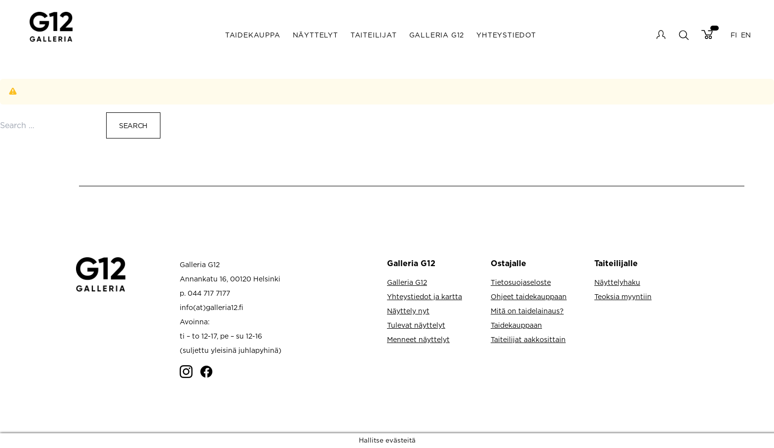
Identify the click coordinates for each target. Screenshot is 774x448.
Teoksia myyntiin (623, 296)
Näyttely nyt (408, 310)
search (683, 34)
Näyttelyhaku (617, 282)
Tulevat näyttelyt (416, 325)
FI (734, 34)
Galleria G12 (436, 34)
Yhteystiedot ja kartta (424, 296)
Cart (707, 34)
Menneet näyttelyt (418, 339)
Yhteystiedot (506, 34)
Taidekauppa (252, 34)
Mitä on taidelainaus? (527, 310)
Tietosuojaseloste (521, 282)
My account (661, 34)
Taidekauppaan (516, 325)
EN (746, 34)
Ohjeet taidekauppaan (529, 296)
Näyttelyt (315, 34)
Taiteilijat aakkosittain (528, 339)
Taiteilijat (373, 34)
